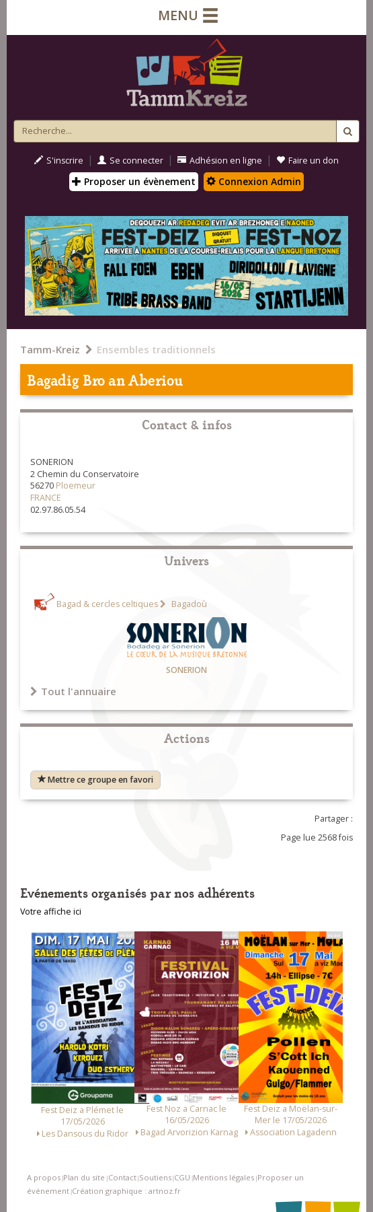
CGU (182, 1177)
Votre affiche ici (50, 911)
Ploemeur (75, 485)
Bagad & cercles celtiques (107, 604)
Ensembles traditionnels (156, 349)
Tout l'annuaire (73, 691)
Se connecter (130, 160)
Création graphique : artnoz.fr (126, 1191)
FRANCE (45, 497)
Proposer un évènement (134, 181)
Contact (122, 1177)
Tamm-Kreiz (50, 349)
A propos (43, 1177)
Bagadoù (188, 604)
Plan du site (84, 1177)
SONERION (186, 670)
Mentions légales (223, 1177)
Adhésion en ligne (219, 160)
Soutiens (155, 1177)
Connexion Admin (253, 181)
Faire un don (307, 160)
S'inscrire (58, 160)
